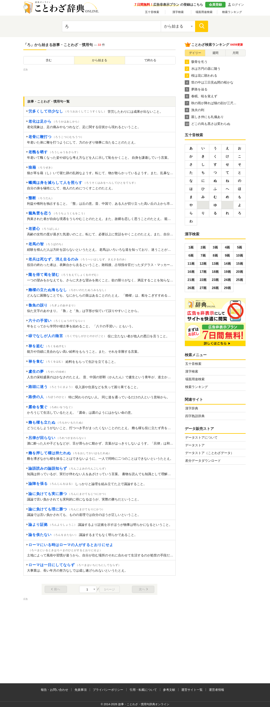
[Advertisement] (99, 81)
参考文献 (169, 689)
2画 (203, 247)
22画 (203, 280)
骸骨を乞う (196, 62)
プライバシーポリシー (108, 689)
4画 (227, 247)
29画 (227, 288)
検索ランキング (232, 12)
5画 (239, 247)
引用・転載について (143, 689)
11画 (191, 263)
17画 (203, 271)
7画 (203, 255)
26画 (191, 288)
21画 (191, 280)
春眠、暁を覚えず (201, 96)
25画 (239, 280)
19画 (227, 271)
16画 (191, 271)
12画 (203, 263)
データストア (195, 445)
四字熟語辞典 (195, 416)
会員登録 (215, 4)
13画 (215, 263)
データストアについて (201, 437)
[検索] (201, 26)
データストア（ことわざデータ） (209, 453)
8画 (215, 255)
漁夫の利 (194, 110)
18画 (215, 271)
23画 (215, 280)
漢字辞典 (191, 408)
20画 (239, 271)
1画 (190, 247)
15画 (239, 263)
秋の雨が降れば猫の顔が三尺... (210, 103)
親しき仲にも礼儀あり (204, 117)
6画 (190, 255)
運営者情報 (216, 689)
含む (49, 60)
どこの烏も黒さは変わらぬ (207, 124)
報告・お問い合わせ (54, 689)
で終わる (150, 60)
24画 (227, 280)
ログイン (238, 4)
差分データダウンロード (203, 460)
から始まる (99, 60)
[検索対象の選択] (178, 26)
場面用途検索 (204, 12)
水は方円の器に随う (202, 68)
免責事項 (81, 689)
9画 (227, 255)
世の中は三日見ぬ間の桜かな (209, 82)
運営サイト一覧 (192, 689)
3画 (215, 247)
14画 (227, 263)
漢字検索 (178, 12)
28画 (215, 288)
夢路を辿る (196, 89)
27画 (203, 288)
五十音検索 (152, 12)
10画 (239, 255)
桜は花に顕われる (201, 75)
